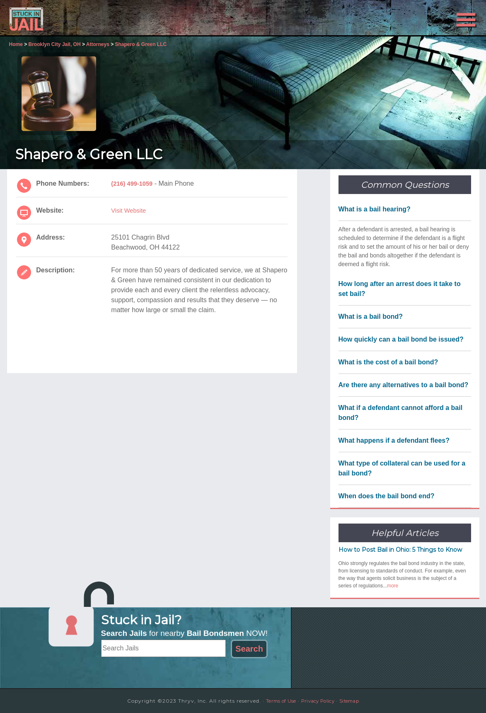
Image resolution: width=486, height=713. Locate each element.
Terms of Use (276, 701)
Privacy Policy (318, 701)
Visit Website (130, 210)
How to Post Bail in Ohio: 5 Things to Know (400, 549)
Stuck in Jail (81, 18)
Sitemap (354, 701)
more (392, 586)
